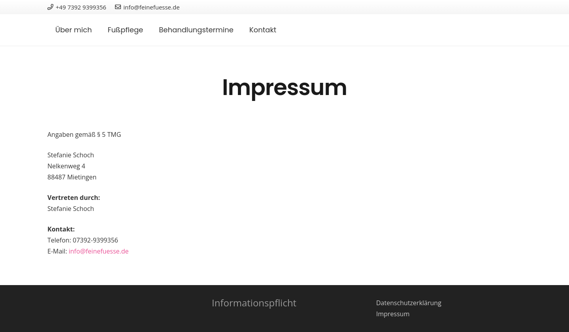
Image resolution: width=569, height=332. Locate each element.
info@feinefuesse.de (99, 251)
